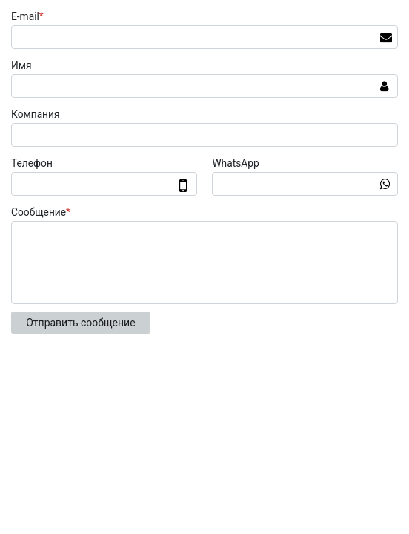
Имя (21, 65)
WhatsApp (235, 163)
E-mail (29, 16)
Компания (35, 114)
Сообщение (42, 212)
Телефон (32, 163)
